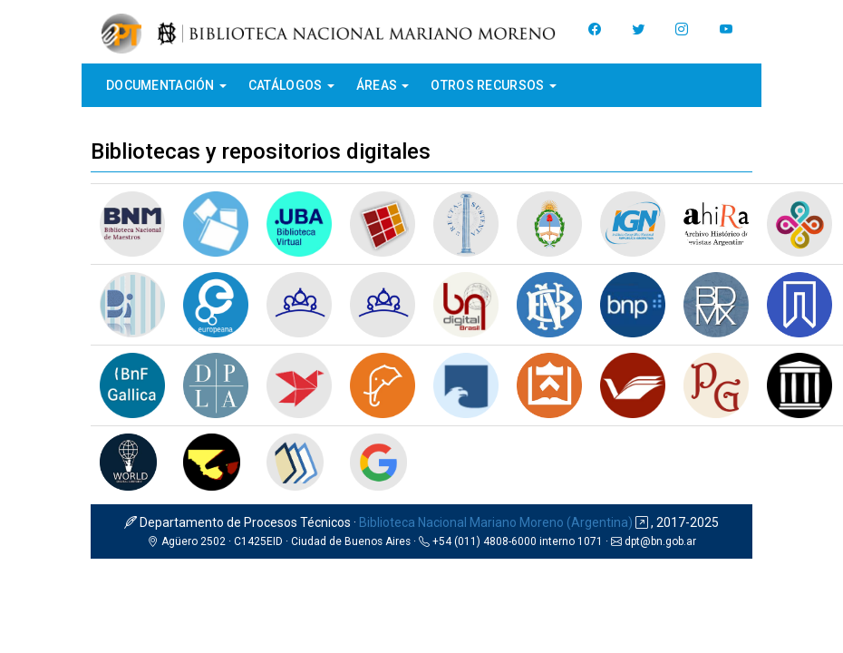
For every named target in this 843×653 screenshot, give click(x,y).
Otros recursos (493, 85)
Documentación (166, 85)
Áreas (383, 85)
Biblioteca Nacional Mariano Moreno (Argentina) (496, 522)
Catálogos (291, 85)
